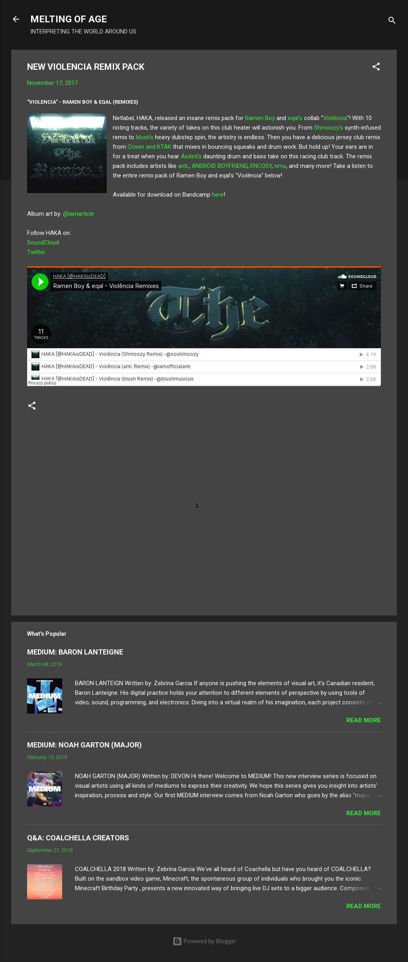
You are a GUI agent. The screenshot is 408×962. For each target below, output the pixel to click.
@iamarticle (78, 213)
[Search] (392, 22)
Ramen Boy (260, 118)
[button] (376, 68)
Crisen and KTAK (150, 146)
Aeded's (191, 156)
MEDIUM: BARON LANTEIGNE (75, 652)
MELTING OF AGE (68, 19)
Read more (363, 720)
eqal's (295, 118)
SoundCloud (43, 242)
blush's (143, 137)
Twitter (36, 252)
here (218, 194)
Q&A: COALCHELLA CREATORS (78, 838)
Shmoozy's (328, 127)
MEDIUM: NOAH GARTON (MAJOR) (84, 745)
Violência (335, 118)
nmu (280, 166)
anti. (183, 166)
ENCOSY (261, 166)
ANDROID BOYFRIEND (219, 166)
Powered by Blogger (204, 941)
